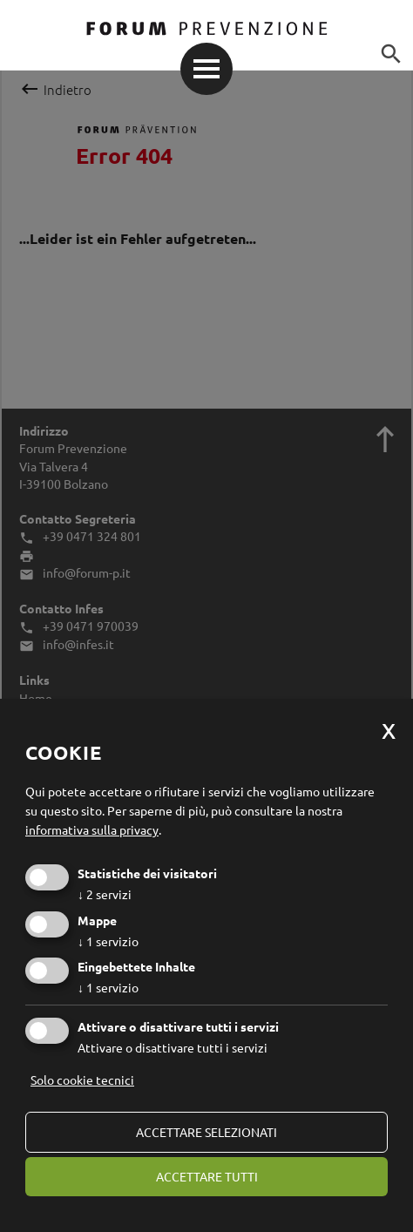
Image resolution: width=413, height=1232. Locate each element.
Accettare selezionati (206, 1132)
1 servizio (108, 941)
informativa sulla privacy (92, 829)
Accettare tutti (207, 1176)
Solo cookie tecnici (82, 1079)
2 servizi (105, 894)
